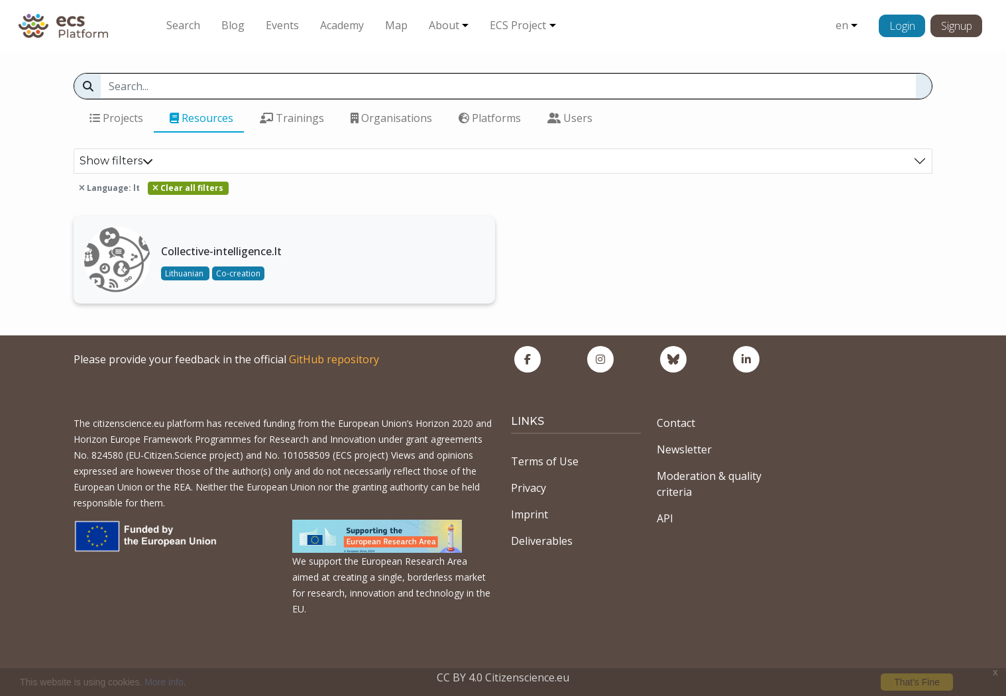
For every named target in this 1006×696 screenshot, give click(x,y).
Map (396, 25)
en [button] (842, 25)
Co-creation (238, 273)
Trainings (292, 118)
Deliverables (542, 541)
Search (183, 25)
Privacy (528, 488)
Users (569, 118)
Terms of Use (545, 461)
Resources (201, 118)
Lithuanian (185, 273)
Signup (956, 26)
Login (902, 26)
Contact (676, 423)
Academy (342, 25)
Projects (116, 118)
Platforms (490, 118)
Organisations (391, 118)
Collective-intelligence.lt (221, 251)
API (665, 518)
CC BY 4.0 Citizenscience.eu (503, 677)
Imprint (529, 514)
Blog (233, 25)
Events (282, 25)
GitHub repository (334, 359)
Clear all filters (187, 188)
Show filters (116, 160)
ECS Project (518, 25)
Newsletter (684, 449)
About (444, 25)
